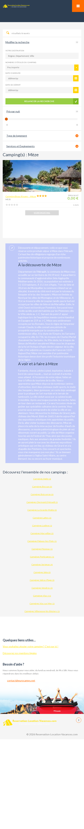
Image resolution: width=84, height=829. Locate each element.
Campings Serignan (42, 564)
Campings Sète (42, 572)
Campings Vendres (42, 587)
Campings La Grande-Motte (42, 510)
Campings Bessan (42, 486)
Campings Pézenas (42, 549)
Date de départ (13, 85)
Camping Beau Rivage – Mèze (20, 196)
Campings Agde (42, 478)
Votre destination (14, 50)
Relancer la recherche (39, 101)
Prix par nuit (13, 111)
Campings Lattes (42, 517)
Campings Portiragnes (42, 556)
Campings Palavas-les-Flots (42, 541)
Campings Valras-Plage (42, 580)
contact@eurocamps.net (21, 680)
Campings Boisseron (42, 494)
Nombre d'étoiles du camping (20, 62)
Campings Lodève (42, 525)
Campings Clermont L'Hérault (42, 502)
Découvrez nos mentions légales (20, 653)
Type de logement (16, 135)
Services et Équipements (20, 146)
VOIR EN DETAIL (42, 213)
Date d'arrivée (13, 73)
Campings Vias (42, 595)
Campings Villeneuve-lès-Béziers (42, 611)
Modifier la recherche (17, 42)
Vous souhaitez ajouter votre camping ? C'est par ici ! (30, 646)
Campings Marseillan (42, 533)
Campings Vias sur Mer (42, 603)
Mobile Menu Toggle (78, 6)
